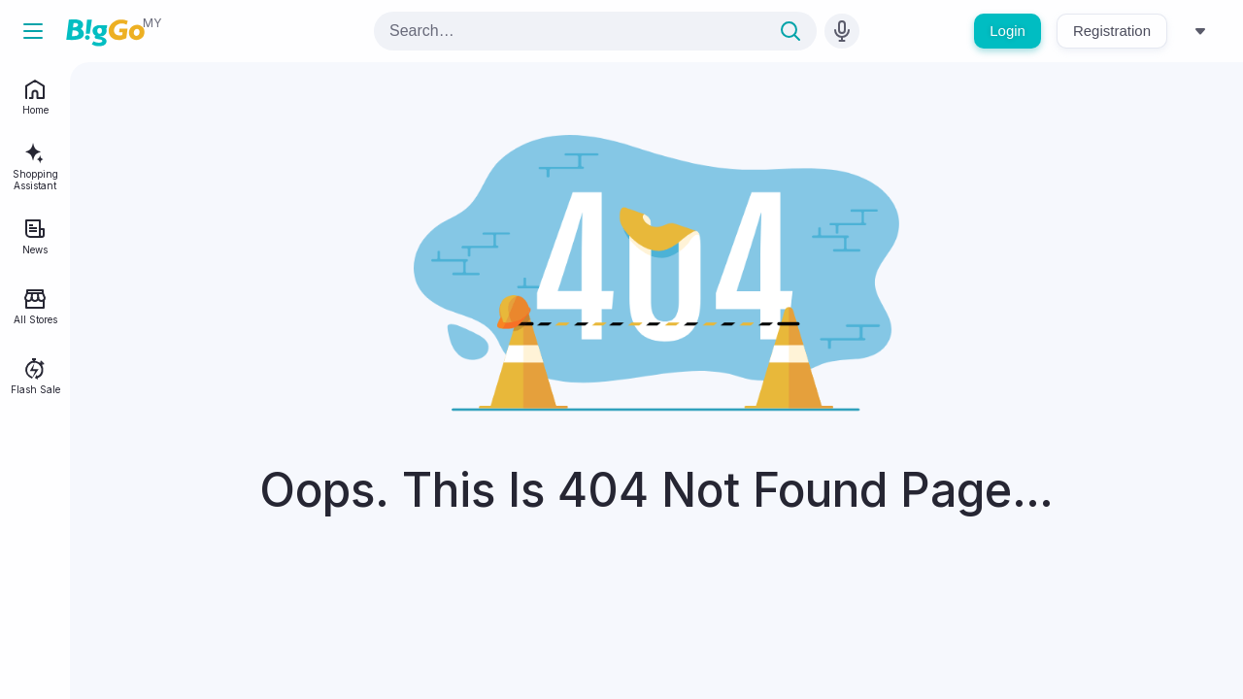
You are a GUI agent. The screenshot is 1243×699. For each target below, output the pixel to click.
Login (1007, 30)
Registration (1112, 30)
